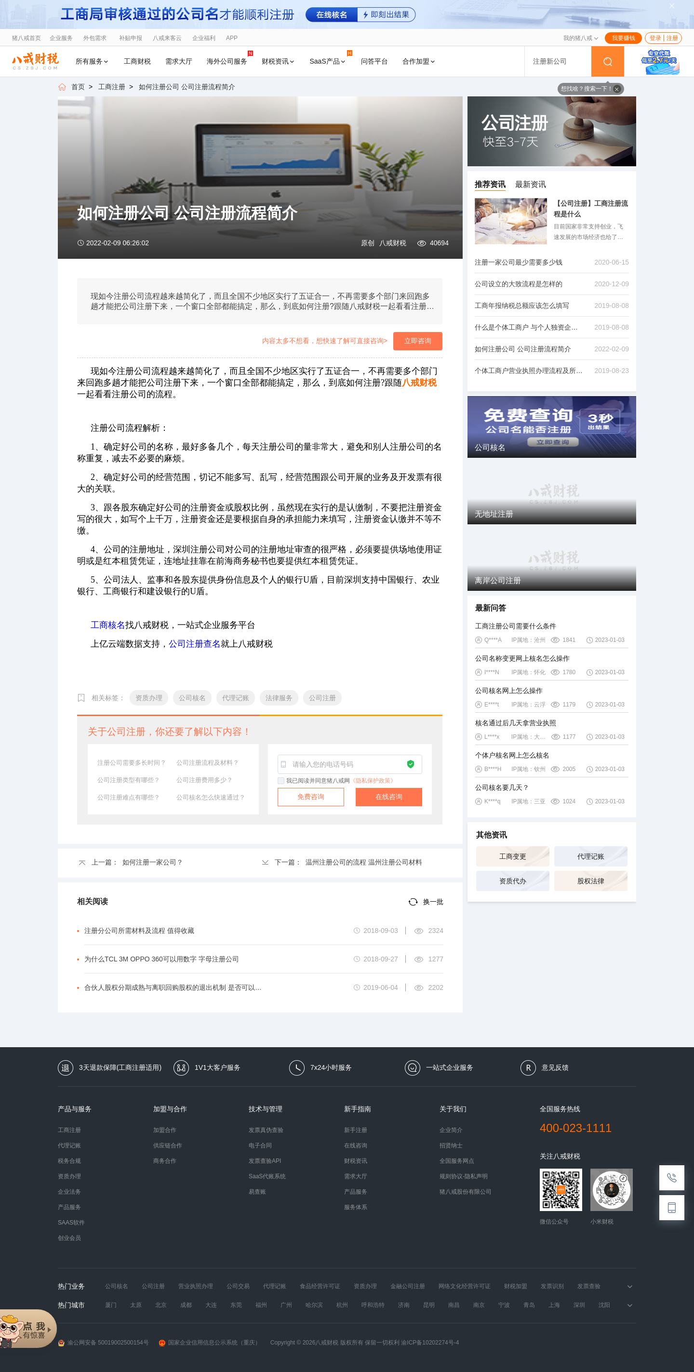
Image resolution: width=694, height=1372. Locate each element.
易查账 (257, 1191)
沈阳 (604, 1305)
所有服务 (92, 61)
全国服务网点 (457, 1161)
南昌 (454, 1305)
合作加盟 (419, 61)
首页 (78, 87)
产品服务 (69, 1207)
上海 (554, 1305)
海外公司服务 (230, 57)
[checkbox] (281, 781)
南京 (479, 1305)
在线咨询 (388, 796)
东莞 (236, 1305)
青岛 (529, 1305)
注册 (672, 38)
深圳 (579, 1305)
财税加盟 (515, 1286)
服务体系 (355, 1207)
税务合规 (69, 1161)
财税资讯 (278, 61)
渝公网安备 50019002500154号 (103, 1342)
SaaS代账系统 (267, 1176)
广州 (286, 1305)
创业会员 (69, 1238)
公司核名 (116, 1286)
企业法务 (69, 1191)
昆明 (429, 1305)
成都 (186, 1305)
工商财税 (137, 61)
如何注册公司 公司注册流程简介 (187, 87)
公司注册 (153, 1286)
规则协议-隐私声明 (464, 1176)
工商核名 (108, 625)
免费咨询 (310, 796)
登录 (655, 38)
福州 (261, 1305)
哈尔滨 (314, 1305)
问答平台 (374, 61)
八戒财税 (392, 243)
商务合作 (164, 1161)
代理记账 (590, 856)
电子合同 (260, 1145)
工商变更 (512, 856)
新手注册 (355, 1130)
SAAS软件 (71, 1222)
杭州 (342, 1305)
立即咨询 (417, 341)
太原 (136, 1305)
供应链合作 (167, 1145)
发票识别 (552, 1286)
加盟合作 (164, 1130)
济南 (404, 1305)
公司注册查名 (195, 644)
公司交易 (238, 1286)
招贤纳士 (451, 1145)
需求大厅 (178, 61)
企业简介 (451, 1130)
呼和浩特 (373, 1305)
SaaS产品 (331, 57)
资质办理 (69, 1176)
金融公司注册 (407, 1286)
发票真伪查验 (266, 1130)
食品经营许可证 (320, 1286)
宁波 (504, 1305)
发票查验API (265, 1161)
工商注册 (111, 87)
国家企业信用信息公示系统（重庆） (210, 1342)
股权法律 (590, 881)
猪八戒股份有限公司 (466, 1191)
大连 (211, 1305)
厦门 (111, 1305)
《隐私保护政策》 (373, 780)
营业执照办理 (195, 1286)
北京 (161, 1305)
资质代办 (512, 881)
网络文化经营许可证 (465, 1286)
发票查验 (589, 1286)
